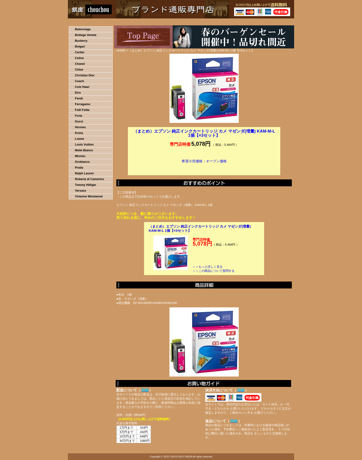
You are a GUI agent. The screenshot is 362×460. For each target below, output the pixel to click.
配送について (178, 21)
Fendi (79, 98)
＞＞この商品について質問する (214, 271)
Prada (79, 167)
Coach (79, 81)
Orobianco (82, 161)
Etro (78, 92)
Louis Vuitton (84, 144)
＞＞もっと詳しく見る (208, 266)
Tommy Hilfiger (85, 185)
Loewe (79, 138)
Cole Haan (82, 87)
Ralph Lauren (84, 173)
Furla (78, 115)
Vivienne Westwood (89, 196)
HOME (88, 21)
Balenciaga (83, 29)
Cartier (79, 52)
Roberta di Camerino (89, 179)
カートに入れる (204, 168)
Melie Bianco (84, 150)
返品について (208, 21)
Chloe (79, 69)
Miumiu (80, 156)
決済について (148, 21)
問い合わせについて (238, 21)
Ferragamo (82, 104)
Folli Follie (82, 110)
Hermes (80, 127)
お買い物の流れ (116, 21)
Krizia (79, 133)
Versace (80, 190)
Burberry (81, 40)
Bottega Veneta (85, 35)
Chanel (80, 63)
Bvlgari (80, 46)
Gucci (79, 121)
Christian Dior (85, 75)
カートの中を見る (270, 21)
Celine (79, 58)
